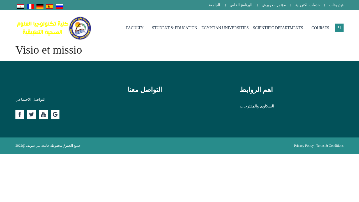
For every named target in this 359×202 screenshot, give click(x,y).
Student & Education (174, 28)
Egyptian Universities (224, 28)
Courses (320, 28)
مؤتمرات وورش (274, 5)
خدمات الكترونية (307, 5)
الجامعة (214, 5)
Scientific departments (278, 28)
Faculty (135, 28)
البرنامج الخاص (241, 5)
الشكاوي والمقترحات (257, 106)
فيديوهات (336, 5)
